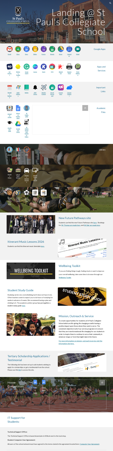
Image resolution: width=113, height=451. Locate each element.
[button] (110, 3)
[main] (69, 22)
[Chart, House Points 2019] (77, 395)
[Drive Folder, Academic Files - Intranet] (60, 119)
